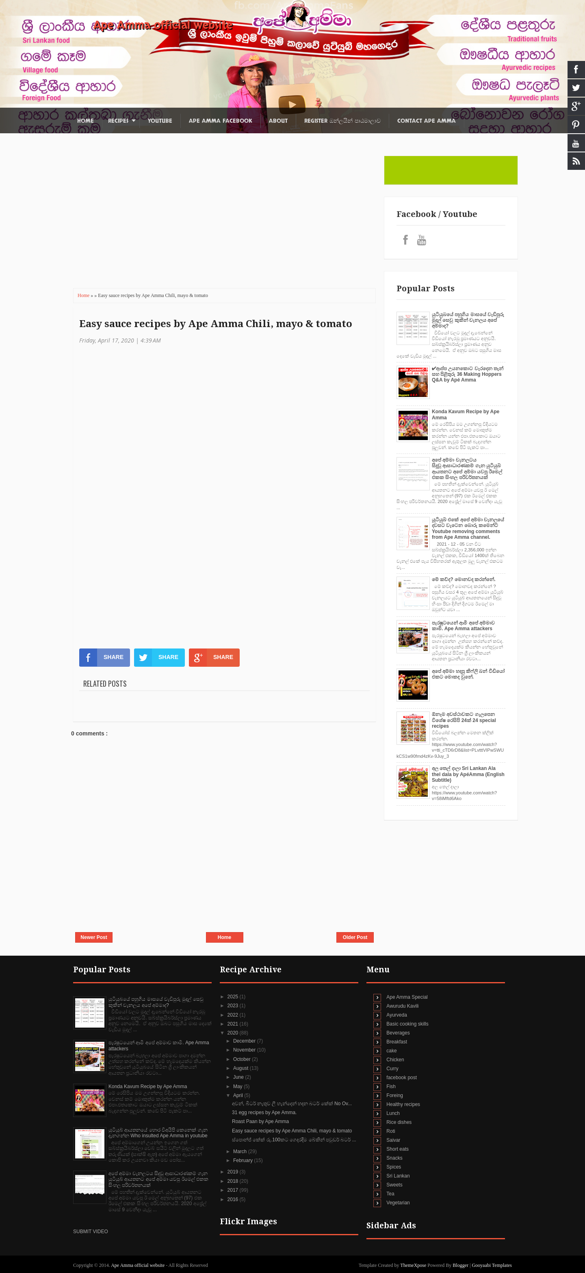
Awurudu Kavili (402, 1006)
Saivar (393, 1140)
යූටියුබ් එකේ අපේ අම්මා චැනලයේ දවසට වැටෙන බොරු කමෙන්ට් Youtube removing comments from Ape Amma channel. (468, 528)
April (238, 1095)
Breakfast (396, 1042)
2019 (234, 1172)
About (278, 121)
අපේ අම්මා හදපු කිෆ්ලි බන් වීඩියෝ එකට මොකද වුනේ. (468, 674)
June (239, 1077)
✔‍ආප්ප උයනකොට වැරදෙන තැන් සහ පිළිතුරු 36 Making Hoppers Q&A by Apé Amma (467, 374)
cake (391, 1051)
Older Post (355, 937)
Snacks (394, 1158)
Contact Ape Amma (426, 121)
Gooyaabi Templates (492, 1265)
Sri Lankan (398, 1176)
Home (85, 121)
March (240, 1151)
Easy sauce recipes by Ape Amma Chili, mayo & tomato (215, 324)
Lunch (393, 1113)
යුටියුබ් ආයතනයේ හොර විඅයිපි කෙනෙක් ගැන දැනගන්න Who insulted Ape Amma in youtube (158, 1133)
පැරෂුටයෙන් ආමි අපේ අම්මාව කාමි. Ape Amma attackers (463, 625)
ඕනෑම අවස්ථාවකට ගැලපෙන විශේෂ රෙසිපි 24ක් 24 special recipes (464, 720)
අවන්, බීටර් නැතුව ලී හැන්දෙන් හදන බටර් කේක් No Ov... (292, 1103)
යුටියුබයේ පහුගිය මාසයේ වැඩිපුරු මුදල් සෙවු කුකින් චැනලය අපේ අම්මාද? (468, 320)
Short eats (397, 1149)
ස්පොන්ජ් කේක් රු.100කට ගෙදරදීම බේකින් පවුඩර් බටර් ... (294, 1140)
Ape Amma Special (406, 997)
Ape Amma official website (162, 25)
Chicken (395, 1060)
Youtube (160, 121)
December (245, 1041)
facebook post (401, 1077)
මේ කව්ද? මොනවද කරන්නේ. (464, 579)
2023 (234, 1005)
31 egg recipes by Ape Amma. (264, 1112)
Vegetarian (398, 1203)
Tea (390, 1194)
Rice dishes (399, 1122)
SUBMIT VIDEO (90, 1231)
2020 (234, 1033)
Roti (390, 1131)
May (238, 1086)
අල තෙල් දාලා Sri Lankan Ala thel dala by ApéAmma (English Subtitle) (468, 774)
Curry (392, 1068)
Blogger (460, 1265)
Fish (391, 1086)
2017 (234, 1190)
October (242, 1059)
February (243, 1160)
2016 (234, 1199)
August (241, 1068)
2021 (234, 1024)
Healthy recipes (403, 1104)
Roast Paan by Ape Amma (260, 1121)
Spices (393, 1167)
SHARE (101, 657)
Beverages (398, 1033)
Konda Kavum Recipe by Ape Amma (147, 1086)
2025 (234, 997)
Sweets (394, 1185)
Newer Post (93, 937)
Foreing (394, 1095)
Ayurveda (396, 1015)
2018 (234, 1181)
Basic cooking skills (407, 1024)
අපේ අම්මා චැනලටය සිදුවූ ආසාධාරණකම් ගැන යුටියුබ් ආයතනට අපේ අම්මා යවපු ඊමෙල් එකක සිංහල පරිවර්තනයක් (467, 468)
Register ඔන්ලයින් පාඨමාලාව (342, 121)
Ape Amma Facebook (220, 121)
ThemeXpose (413, 1265)
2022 (234, 1015)
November (245, 1050)
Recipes (118, 121)
